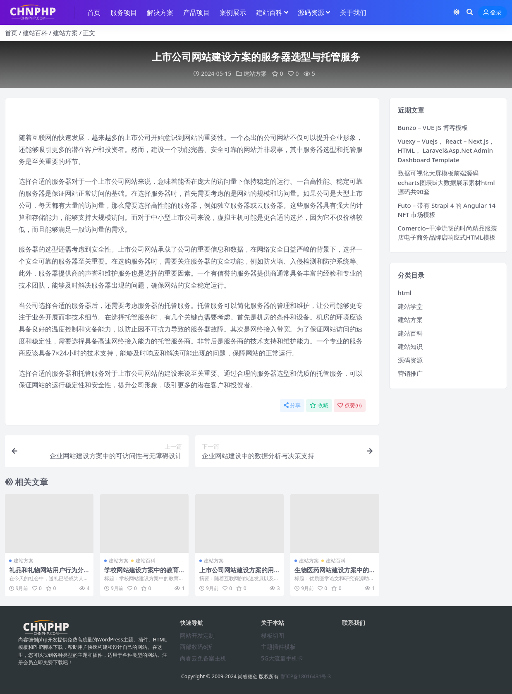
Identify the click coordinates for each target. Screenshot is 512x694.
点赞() (349, 405)
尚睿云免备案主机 (203, 658)
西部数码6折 (196, 647)
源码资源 (410, 360)
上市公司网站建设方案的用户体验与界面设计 (236, 573)
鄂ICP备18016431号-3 (305, 676)
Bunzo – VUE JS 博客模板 (433, 127)
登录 (492, 13)
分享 (292, 405)
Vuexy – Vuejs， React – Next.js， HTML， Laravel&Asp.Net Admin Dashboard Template (446, 150)
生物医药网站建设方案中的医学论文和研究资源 (331, 573)
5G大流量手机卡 (282, 658)
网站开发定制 (197, 635)
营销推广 (410, 373)
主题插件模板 (278, 647)
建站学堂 (410, 306)
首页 (11, 33)
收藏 (319, 405)
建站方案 (65, 33)
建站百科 (35, 33)
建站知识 (410, 346)
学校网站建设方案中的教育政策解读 (141, 573)
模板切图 (272, 635)
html (405, 292)
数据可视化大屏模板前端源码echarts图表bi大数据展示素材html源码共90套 (446, 182)
